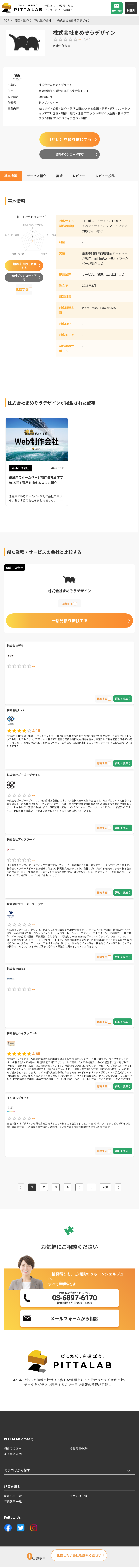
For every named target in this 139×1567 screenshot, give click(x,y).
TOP (6, 20)
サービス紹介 (36, 175)
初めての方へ (13, 1448)
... (91, 1187)
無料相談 (116, 11)
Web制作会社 (42, 20)
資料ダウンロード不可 (70, 154)
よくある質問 (13, 1454)
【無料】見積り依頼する (70, 139)
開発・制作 (22, 20)
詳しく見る (121, 699)
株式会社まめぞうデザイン (74, 20)
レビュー (79, 175)
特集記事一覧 (13, 1501)
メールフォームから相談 (74, 1318)
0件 (87, 40)
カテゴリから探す (17, 1470)
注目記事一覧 (78, 1496)
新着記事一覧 (13, 1496)
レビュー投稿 (105, 175)
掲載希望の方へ (80, 1448)
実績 (59, 175)
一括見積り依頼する (70, 620)
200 (105, 1187)
